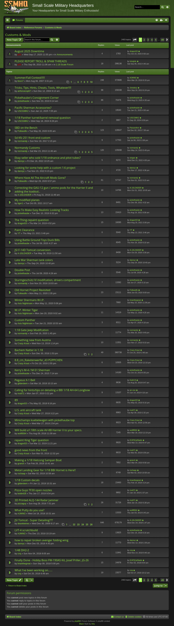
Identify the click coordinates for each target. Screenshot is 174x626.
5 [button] (155, 39)
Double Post (22, 270)
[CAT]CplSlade (136, 440)
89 (16, 400)
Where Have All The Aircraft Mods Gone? (40, 178)
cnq (19, 553)
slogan (132, 158)
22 (74, 524)
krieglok (133, 61)
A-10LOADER (24, 195)
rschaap (21, 473)
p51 (19, 54)
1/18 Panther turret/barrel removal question (43, 118)
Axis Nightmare (25, 303)
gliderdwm (23, 383)
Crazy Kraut (23, 343)
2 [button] (144, 39)
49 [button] (162, 39)
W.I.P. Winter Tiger (26, 310)
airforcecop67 (24, 91)
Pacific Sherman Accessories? (33, 108)
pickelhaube (23, 101)
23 (78, 524)
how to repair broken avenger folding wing (41, 540)
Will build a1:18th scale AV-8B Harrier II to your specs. (48, 430)
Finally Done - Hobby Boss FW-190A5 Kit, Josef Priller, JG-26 (52, 560)
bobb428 (22, 493)
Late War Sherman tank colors (34, 260)
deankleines (23, 523)
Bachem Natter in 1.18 (29, 350)
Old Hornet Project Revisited (32, 290)
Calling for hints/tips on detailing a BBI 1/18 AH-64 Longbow (52, 390)
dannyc (21, 161)
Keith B (133, 380)
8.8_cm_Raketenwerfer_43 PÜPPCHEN (38, 360)
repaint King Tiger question (32, 440)
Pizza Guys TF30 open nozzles (33, 490)
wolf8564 (22, 433)
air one (133, 390)
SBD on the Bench (26, 128)
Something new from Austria (33, 340)
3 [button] (148, 39)
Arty (93, 624)
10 (91, 82)
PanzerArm (134, 128)
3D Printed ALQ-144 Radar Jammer (36, 500)
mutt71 (21, 393)
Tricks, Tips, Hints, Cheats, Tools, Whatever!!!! (43, 88)
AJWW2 (133, 78)
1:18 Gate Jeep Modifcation (32, 330)
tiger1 (20, 203)
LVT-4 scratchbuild (26, 530)
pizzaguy (22, 503)
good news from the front (31, 450)
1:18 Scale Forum (64, 64)
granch (21, 463)
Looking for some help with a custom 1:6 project (45, 168)
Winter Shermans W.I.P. (29, 300)
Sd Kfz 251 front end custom (32, 138)
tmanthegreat (135, 300)
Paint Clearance (24, 230)
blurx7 (20, 81)
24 (83, 524)
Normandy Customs (27, 148)
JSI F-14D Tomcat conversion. (33, 250)
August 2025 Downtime (29, 51)
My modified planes (27, 200)
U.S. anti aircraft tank (28, 410)
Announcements (65, 54)
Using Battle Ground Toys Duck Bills (37, 240)
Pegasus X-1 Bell (25, 380)
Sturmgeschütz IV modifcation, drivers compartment (48, 280)
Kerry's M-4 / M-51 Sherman (32, 370)
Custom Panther (25, 320)
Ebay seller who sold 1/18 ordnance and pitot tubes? (48, 158)
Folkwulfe (22, 131)
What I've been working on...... (34, 570)
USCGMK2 (23, 111)
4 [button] (151, 39)
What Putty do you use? (29, 510)
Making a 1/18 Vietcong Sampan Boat (38, 460)
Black (81, 624)
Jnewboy (133, 88)
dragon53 (134, 51)
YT (19, 233)
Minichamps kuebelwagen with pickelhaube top (45, 420)
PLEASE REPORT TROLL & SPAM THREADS (41, 61)
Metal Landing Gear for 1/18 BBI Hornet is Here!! (45, 470)
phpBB (77, 621)
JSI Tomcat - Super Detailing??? (34, 520)
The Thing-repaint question (32, 220)
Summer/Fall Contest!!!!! (30, 78)
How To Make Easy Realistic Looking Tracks (42, 210)
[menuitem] (17, 20)
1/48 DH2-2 (22, 550)
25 (87, 524)
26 (91, 524)
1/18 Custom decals (27, 480)
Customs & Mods (18, 35)
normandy (22, 141)
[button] (134, 40)
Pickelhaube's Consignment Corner (37, 98)
